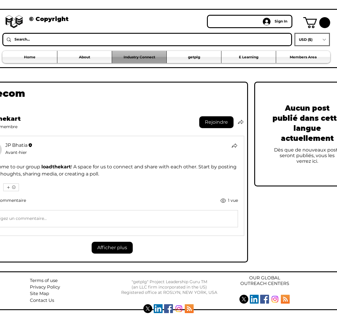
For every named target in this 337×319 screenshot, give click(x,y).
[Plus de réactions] (11, 187)
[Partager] (234, 145)
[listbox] (312, 39)
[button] (316, 22)
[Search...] (146, 39)
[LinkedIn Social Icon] (158, 308)
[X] (147, 308)
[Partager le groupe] (240, 121)
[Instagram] (178, 308)
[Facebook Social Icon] (168, 308)
